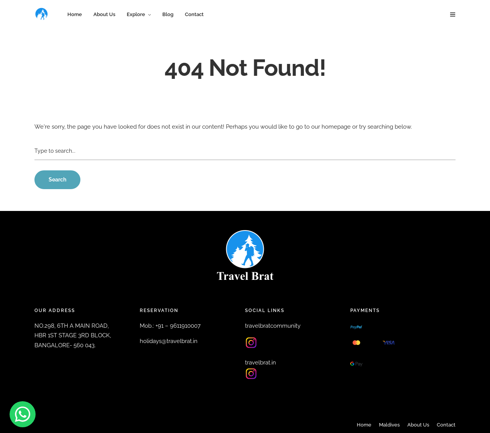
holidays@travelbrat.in (169, 341)
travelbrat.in (260, 362)
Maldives (389, 425)
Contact (194, 14)
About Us (104, 14)
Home (74, 14)
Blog (167, 14)
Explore (136, 14)
